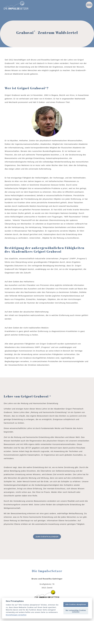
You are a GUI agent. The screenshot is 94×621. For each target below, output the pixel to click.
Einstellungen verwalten (16, 615)
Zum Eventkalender (46, 537)
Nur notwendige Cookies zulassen (76, 611)
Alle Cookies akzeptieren (75, 604)
